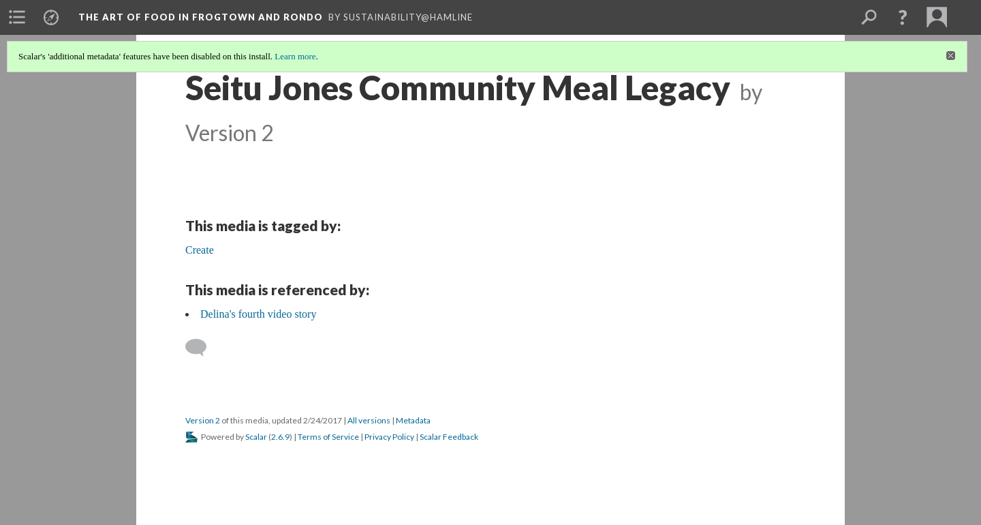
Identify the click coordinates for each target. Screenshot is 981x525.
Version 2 (202, 420)
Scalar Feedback (449, 437)
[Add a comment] (202, 348)
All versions (368, 420)
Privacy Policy (389, 437)
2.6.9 (280, 437)
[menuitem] (17, 17)
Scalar (256, 437)
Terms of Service (328, 437)
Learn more (295, 56)
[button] (903, 17)
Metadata (413, 420)
